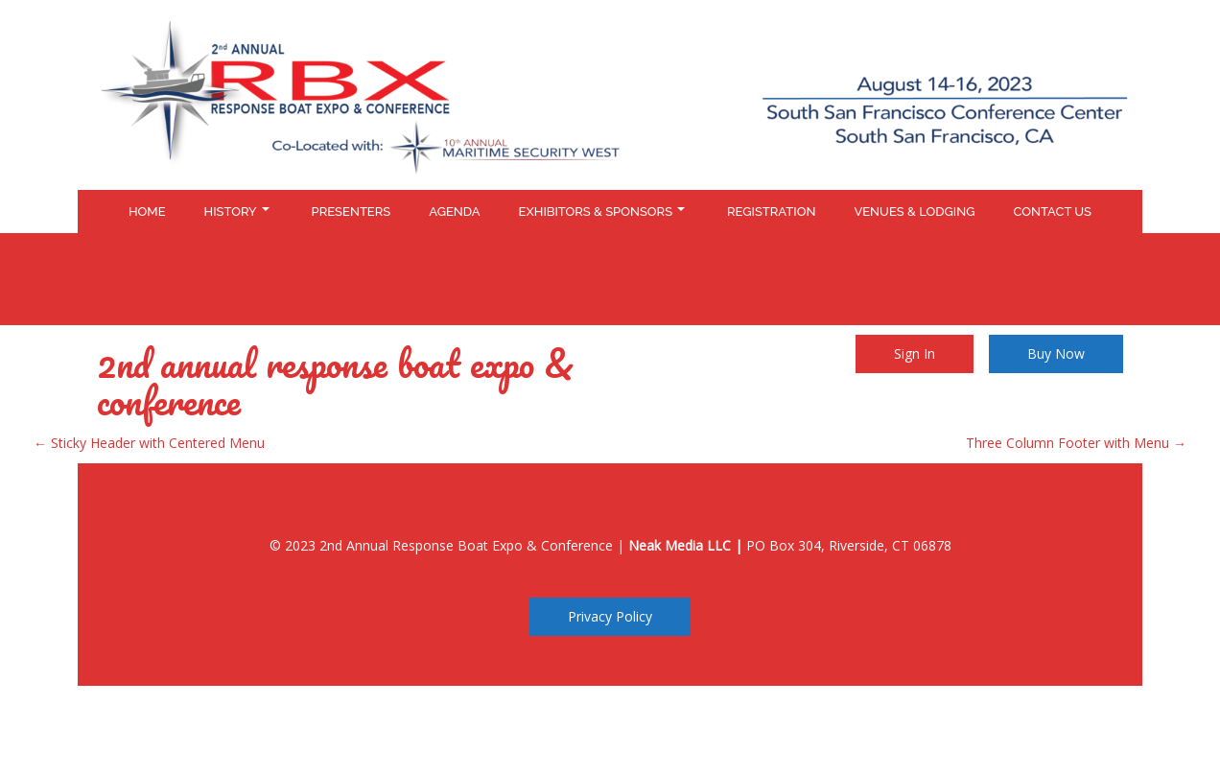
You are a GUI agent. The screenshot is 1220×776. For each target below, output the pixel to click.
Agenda (454, 211)
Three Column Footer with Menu (1076, 443)
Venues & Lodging (914, 211)
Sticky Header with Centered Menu (149, 443)
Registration (771, 211)
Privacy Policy (610, 616)
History (237, 211)
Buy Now (1056, 353)
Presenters (351, 211)
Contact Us (1052, 211)
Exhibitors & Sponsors (602, 211)
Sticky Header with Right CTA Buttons (610, 278)
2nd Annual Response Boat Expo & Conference (335, 382)
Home (147, 211)
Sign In (914, 353)
